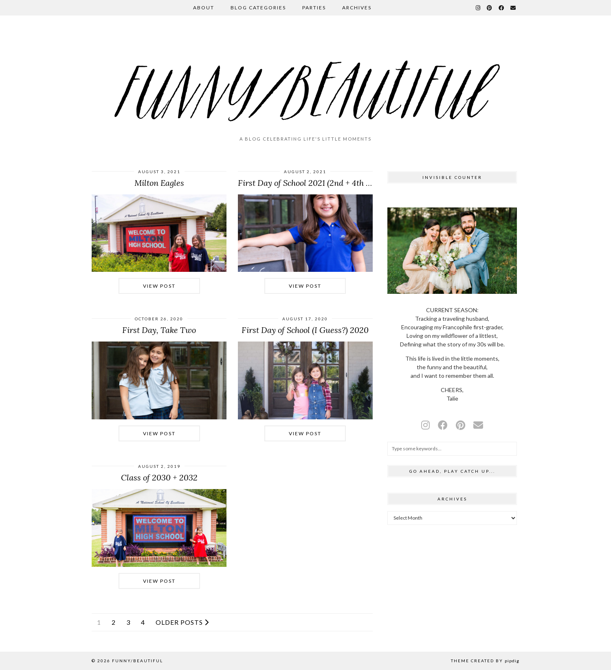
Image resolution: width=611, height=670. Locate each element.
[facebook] (443, 425)
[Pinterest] (490, 7)
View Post (159, 286)
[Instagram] (478, 7)
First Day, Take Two (159, 330)
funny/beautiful (137, 660)
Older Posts (182, 622)
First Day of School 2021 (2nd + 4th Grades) (316, 183)
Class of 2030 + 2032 (159, 477)
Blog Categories (258, 7)
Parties (314, 7)
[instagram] (425, 425)
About (203, 7)
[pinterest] (460, 425)
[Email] (513, 7)
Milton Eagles (159, 183)
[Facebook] (502, 7)
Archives (356, 7)
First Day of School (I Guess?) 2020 (305, 330)
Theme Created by (485, 660)
